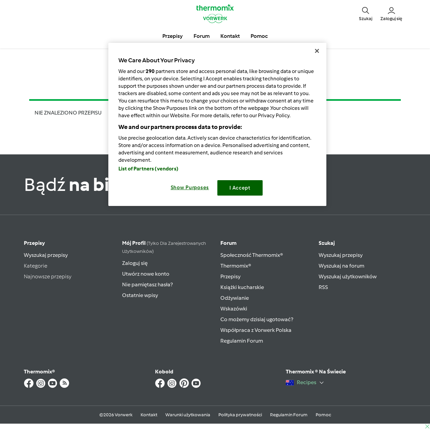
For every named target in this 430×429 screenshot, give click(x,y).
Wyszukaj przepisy (46, 255)
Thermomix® (235, 266)
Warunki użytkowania (187, 415)
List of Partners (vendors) (148, 169)
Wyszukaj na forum (341, 266)
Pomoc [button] (259, 36)
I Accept (240, 188)
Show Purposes (190, 188)
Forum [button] (202, 36)
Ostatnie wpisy (140, 295)
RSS (323, 287)
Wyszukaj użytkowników (348, 276)
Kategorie (35, 266)
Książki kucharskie (242, 287)
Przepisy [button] (172, 36)
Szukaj (327, 243)
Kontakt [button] (230, 36)
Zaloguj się (135, 263)
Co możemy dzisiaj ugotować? (256, 319)
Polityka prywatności (240, 415)
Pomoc (323, 415)
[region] (217, 124)
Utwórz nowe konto (145, 274)
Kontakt (149, 415)
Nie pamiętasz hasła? (147, 284)
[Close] (317, 51)
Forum (228, 243)
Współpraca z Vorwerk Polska (255, 330)
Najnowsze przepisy (47, 276)
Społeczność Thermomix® (251, 255)
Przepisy (34, 243)
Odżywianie (234, 298)
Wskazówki (233, 308)
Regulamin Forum (241, 341)
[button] (365, 13)
